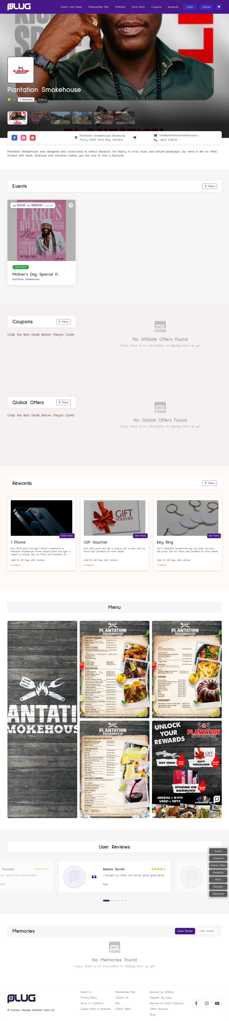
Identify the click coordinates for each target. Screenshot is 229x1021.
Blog (152, 1014)
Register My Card (160, 997)
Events (218, 851)
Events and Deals (71, 6)
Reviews (218, 886)
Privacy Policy (89, 997)
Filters (210, 186)
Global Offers (218, 865)
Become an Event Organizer (167, 1003)
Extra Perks (138, 6)
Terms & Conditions (92, 1003)
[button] (106, 900)
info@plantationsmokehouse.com (180, 135)
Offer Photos (206, 931)
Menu (218, 879)
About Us (86, 992)
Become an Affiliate (162, 992)
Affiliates (120, 6)
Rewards (173, 6)
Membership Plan (98, 6)
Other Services (159, 1009)
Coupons (156, 6)
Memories (218, 893)
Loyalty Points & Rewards (95, 1009)
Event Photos (185, 931)
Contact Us (121, 997)
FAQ (117, 1003)
